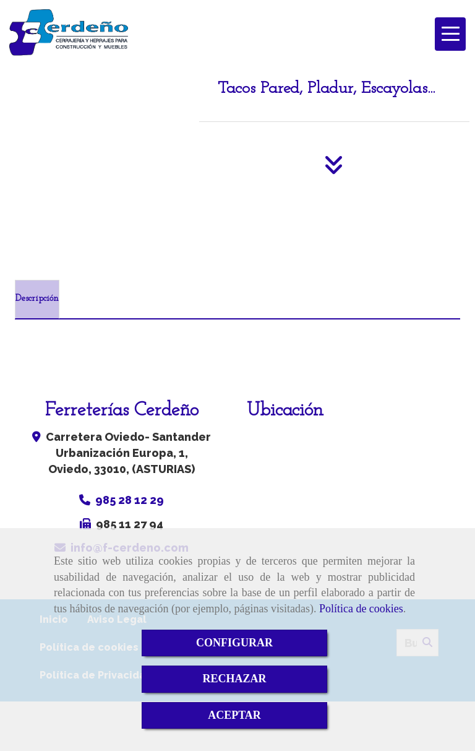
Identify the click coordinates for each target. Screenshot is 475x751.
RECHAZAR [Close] (234, 678)
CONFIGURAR (234, 642)
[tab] (37, 299)
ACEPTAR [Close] (234, 715)
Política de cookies (361, 608)
